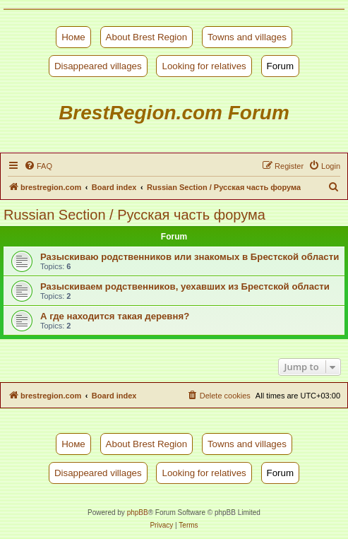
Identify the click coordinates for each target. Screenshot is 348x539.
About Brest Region (147, 37)
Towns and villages (247, 37)
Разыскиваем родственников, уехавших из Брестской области (185, 286)
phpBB (137, 512)
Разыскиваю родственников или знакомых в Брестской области (189, 256)
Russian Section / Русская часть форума (134, 215)
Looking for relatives (204, 66)
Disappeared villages (98, 66)
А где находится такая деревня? (114, 316)
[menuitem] (38, 166)
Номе (73, 37)
